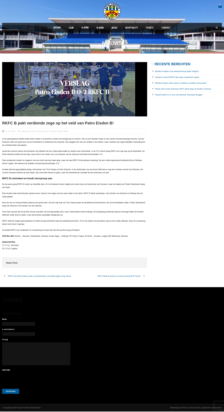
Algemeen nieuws (28, 131)
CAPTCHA (6, 371)
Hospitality (131, 27)
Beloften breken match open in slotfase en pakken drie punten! (181, 83)
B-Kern (100, 27)
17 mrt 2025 (10, 131)
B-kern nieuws (43, 131)
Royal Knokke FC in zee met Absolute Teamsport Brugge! (178, 95)
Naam (5, 319)
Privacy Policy (195, 408)
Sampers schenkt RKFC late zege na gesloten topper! (177, 77)
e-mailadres (9, 330)
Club (71, 27)
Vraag (5, 340)
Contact (166, 27)
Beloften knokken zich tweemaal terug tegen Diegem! (177, 71)
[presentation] (24, 379)
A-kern (85, 27)
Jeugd (114, 27)
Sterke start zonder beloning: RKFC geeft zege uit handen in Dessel (183, 89)
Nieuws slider (62, 131)
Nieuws (57, 27)
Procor (185, 408)
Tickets (150, 27)
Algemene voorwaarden (212, 408)
